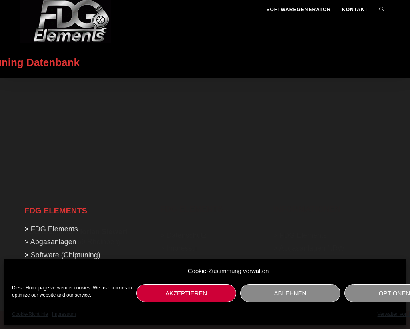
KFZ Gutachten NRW (313, 187)
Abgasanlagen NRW (311, 148)
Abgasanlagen (53, 242)
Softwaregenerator (309, 174)
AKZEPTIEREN (186, 293)
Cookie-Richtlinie (30, 314)
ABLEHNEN (290, 293)
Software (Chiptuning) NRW (323, 161)
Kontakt (178, 161)
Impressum (64, 314)
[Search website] (382, 10)
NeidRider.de (181, 195)
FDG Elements (303, 135)
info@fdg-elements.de (59, 198)
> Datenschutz (183, 135)
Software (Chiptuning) (65, 255)
